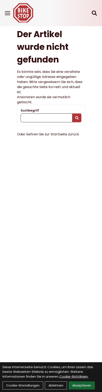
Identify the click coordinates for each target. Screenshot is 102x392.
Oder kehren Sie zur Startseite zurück (48, 134)
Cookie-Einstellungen (23, 385)
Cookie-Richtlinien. (73, 376)
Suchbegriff (30, 110)
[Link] (7, 13)
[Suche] (94, 13)
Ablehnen (55, 385)
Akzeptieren (81, 385)
